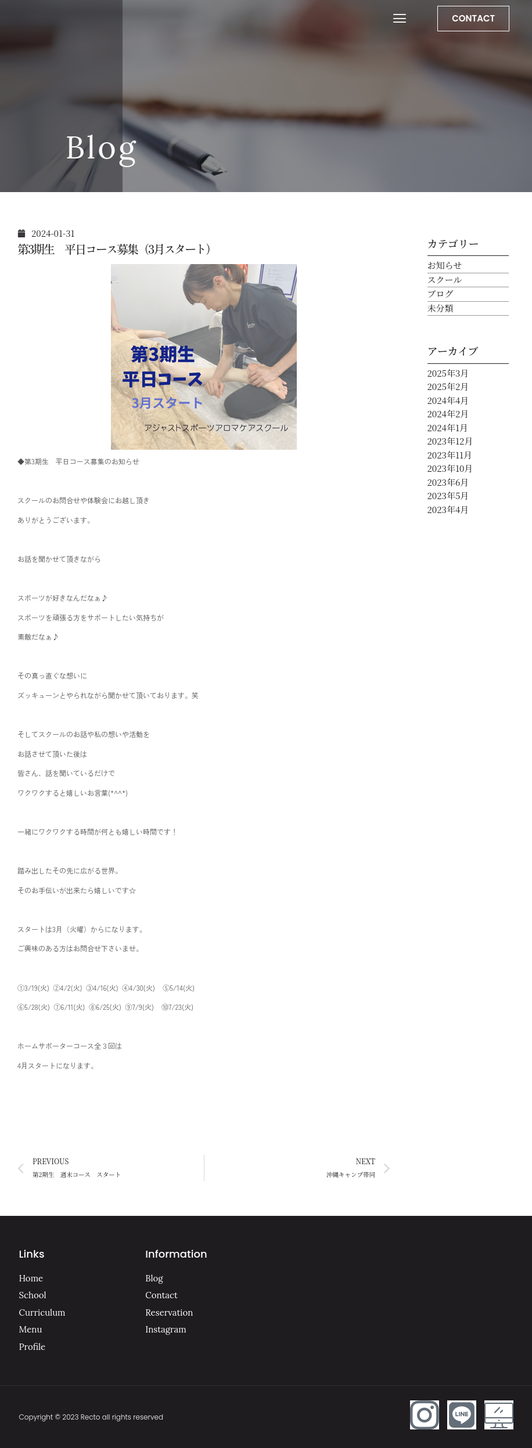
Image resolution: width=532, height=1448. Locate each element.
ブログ (440, 293)
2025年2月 (448, 386)
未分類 (440, 308)
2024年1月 (448, 427)
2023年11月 (450, 455)
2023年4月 (448, 509)
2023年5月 (448, 495)
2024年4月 (448, 400)
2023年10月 (450, 468)
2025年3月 (448, 373)
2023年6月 (448, 482)
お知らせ (444, 265)
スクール (444, 279)
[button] (399, 18)
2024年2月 (448, 413)
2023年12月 (450, 441)
